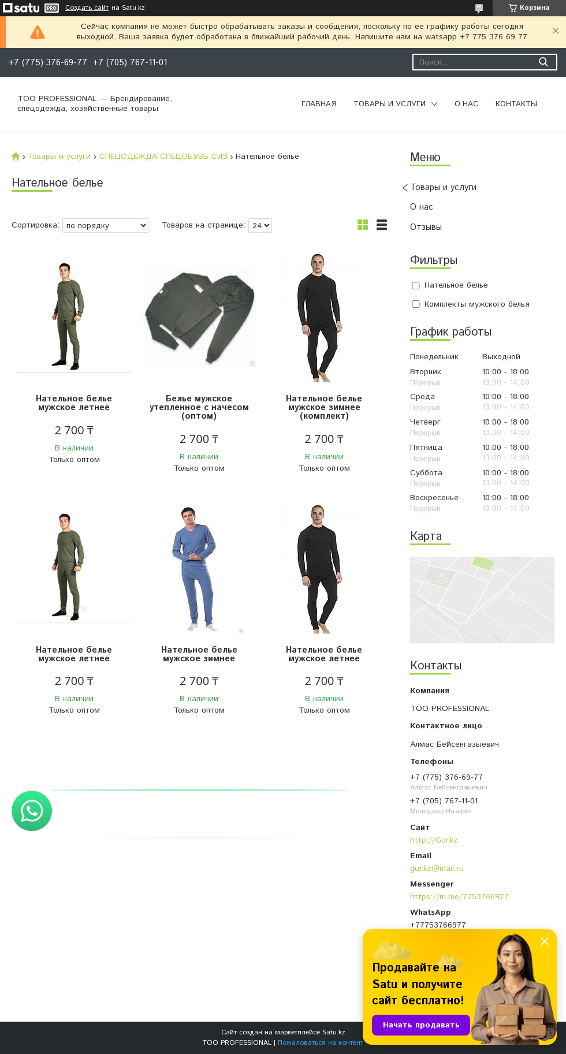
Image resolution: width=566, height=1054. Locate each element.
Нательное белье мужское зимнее (199, 654)
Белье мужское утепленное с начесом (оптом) (199, 407)
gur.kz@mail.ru (437, 868)
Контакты (516, 104)
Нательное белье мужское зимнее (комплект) (324, 407)
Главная (318, 104)
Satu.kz (333, 1032)
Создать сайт (87, 8)
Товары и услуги (389, 104)
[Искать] (543, 62)
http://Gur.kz (434, 840)
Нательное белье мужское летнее (74, 403)
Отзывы (426, 227)
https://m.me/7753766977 (459, 897)
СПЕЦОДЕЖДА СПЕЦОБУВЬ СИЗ (163, 156)
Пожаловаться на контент (320, 1043)
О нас (466, 104)
